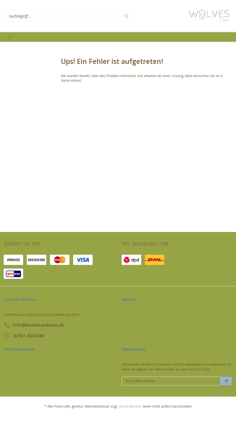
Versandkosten (130, 406)
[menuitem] (95, 16)
